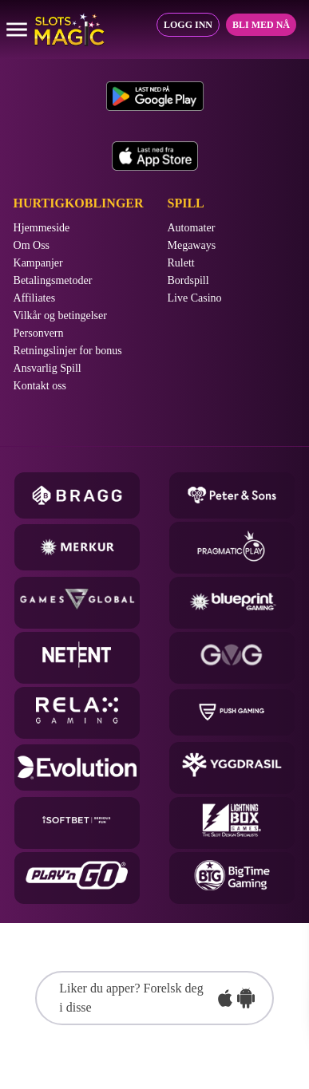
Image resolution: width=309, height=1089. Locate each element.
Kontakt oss (40, 386)
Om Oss (32, 245)
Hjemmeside (42, 228)
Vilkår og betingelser (60, 316)
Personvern (39, 333)
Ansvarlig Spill (47, 368)
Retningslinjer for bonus (68, 351)
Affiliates (35, 298)
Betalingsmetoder (53, 280)
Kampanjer (38, 263)
